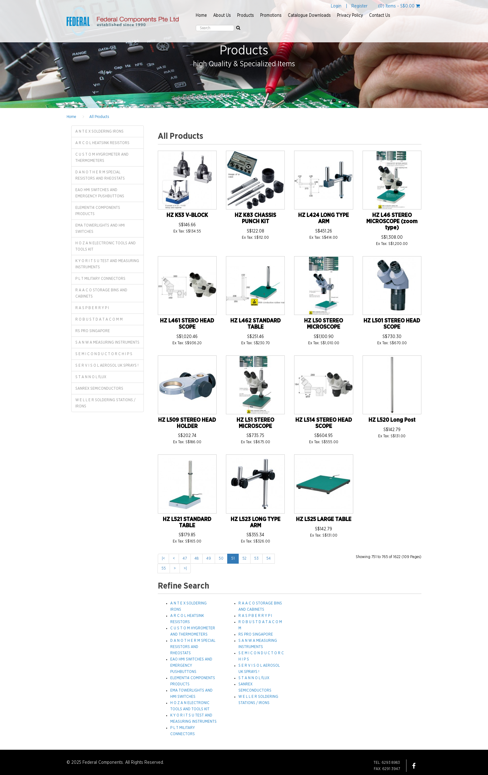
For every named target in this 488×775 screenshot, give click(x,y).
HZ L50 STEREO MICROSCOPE (323, 324)
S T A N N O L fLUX (90, 377)
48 (197, 558)
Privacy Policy (350, 15)
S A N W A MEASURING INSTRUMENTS (107, 342)
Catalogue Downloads (309, 15)
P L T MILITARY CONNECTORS (100, 278)
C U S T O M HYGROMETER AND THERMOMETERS (102, 157)
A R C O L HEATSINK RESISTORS (102, 143)
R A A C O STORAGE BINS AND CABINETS (101, 293)
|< (163, 558)
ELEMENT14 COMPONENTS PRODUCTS (97, 211)
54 (268, 558)
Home (201, 15)
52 (244, 558)
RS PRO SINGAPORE (92, 331)
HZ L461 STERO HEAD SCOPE (187, 324)
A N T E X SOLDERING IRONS (99, 131)
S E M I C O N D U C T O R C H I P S (103, 354)
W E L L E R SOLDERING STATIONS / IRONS (105, 403)
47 (185, 558)
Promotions (271, 15)
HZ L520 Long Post (391, 420)
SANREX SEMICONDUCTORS (99, 388)
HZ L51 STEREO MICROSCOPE (255, 423)
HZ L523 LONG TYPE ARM (255, 522)
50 (221, 558)
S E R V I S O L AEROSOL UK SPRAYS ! (106, 365)
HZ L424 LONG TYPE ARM (323, 218)
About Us (222, 15)
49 (208, 558)
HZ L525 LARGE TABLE (323, 519)
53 (256, 558)
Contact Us (379, 15)
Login (336, 6)
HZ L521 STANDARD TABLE (187, 522)
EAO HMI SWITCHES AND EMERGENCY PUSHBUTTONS (99, 193)
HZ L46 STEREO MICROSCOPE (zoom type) (391, 222)
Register (359, 6)
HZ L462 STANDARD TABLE (255, 324)
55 (164, 568)
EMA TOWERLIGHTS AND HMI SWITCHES (100, 228)
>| (185, 568)
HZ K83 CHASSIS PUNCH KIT (255, 218)
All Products (99, 117)
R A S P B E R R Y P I (92, 308)
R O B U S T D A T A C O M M (99, 319)
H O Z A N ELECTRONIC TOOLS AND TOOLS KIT (105, 246)
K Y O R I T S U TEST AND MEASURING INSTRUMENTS (107, 264)
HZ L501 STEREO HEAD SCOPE (392, 324)
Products (245, 15)
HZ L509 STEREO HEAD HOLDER (187, 423)
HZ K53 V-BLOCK (187, 215)
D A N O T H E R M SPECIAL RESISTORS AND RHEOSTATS (100, 175)
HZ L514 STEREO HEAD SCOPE (323, 423)
